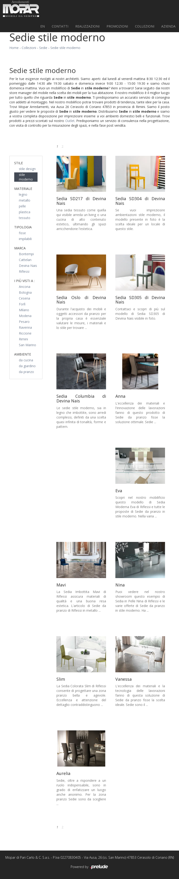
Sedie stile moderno (65, 47)
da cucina (26, 360)
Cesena (24, 298)
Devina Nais (28, 265)
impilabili (25, 239)
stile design (27, 169)
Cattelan (25, 260)
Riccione (25, 333)
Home (14, 47)
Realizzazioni (87, 26)
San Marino (27, 345)
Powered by (90, 867)
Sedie (43, 47)
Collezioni (144, 26)
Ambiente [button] (22, 354)
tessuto (24, 218)
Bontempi (26, 254)
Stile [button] (18, 163)
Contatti (60, 26)
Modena (25, 316)
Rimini (23, 339)
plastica (24, 212)
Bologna (25, 292)
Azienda (168, 26)
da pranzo (26, 372)
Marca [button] (20, 248)
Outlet (70, 121)
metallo (24, 200)
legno (23, 194)
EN (42, 26)
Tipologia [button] (23, 227)
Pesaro (24, 321)
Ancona (24, 286)
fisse (22, 233)
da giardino (27, 366)
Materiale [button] (23, 188)
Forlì (22, 304)
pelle (22, 206)
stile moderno (26, 176)
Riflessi (24, 271)
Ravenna (25, 327)
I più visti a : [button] (24, 281)
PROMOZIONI (117, 26)
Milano (24, 310)
